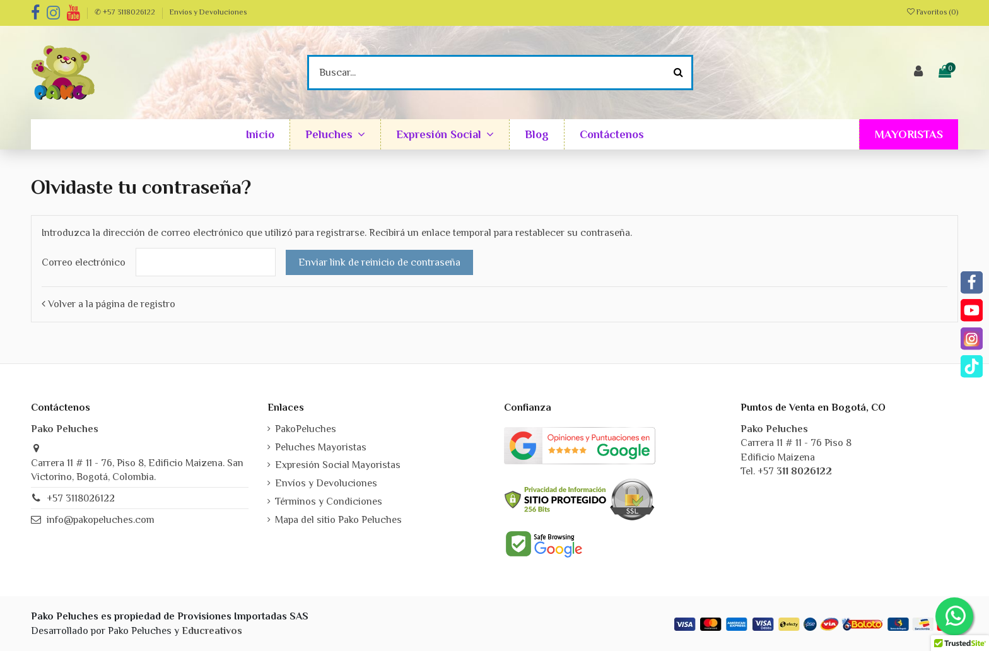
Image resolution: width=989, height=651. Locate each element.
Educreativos (212, 630)
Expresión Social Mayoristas (338, 465)
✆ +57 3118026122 (126, 12)
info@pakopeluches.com (101, 519)
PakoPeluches (305, 429)
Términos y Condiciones (328, 501)
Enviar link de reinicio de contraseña (379, 262)
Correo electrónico (84, 262)
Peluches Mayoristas (320, 447)
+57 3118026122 (81, 498)
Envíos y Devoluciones (208, 12)
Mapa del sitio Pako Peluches (338, 519)
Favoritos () (932, 12)
